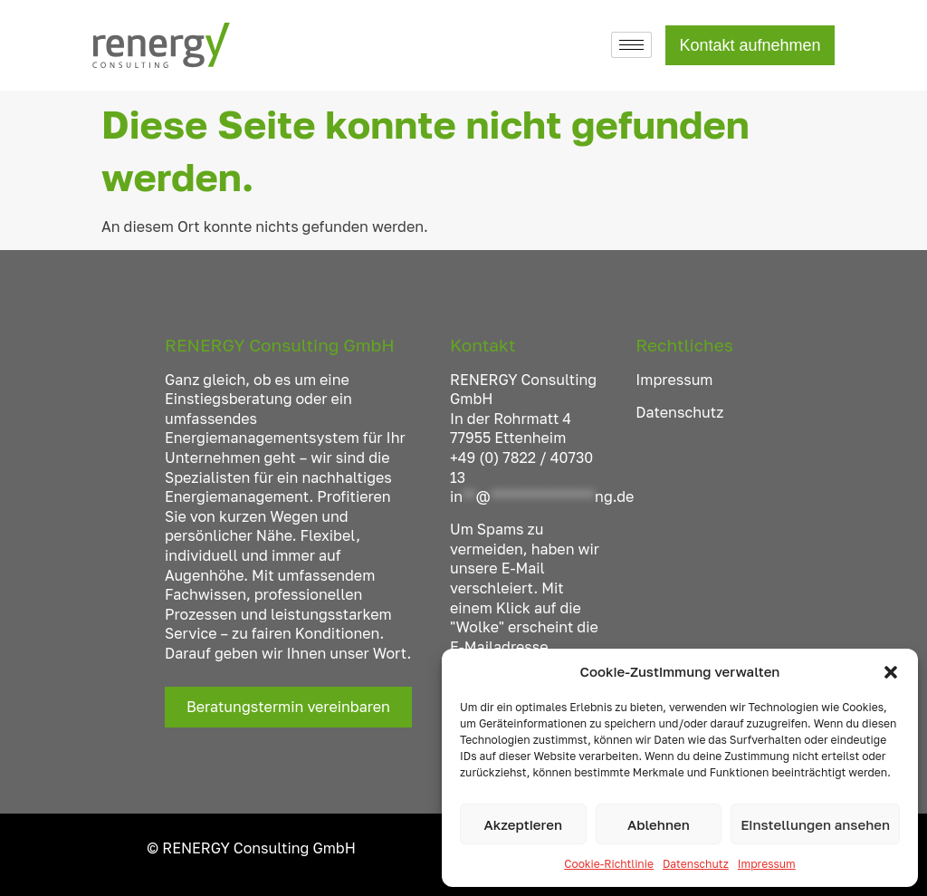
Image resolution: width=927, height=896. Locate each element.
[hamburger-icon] (631, 45)
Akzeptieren (523, 824)
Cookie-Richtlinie (609, 864)
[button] (891, 672)
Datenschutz (696, 864)
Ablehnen (658, 824)
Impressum (767, 864)
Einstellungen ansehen (815, 824)
